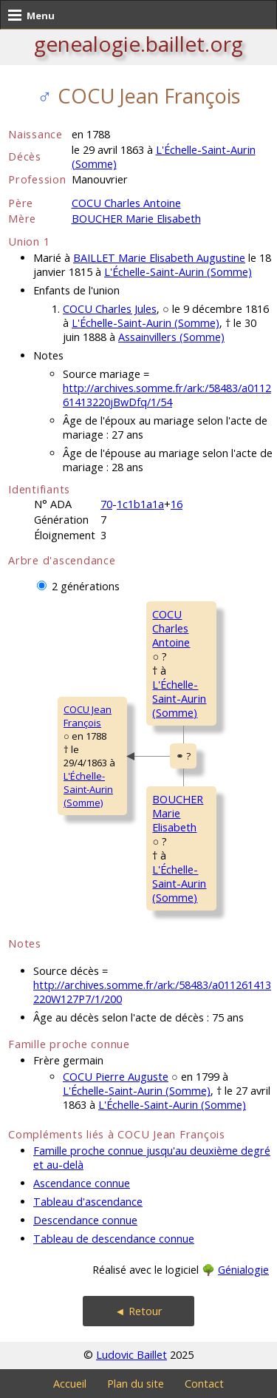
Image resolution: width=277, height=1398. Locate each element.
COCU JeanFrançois (88, 716)
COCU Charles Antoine (126, 203)
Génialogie (243, 1270)
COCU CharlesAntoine (171, 628)
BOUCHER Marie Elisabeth (136, 219)
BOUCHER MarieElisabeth (177, 813)
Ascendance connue (81, 1183)
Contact (204, 1384)
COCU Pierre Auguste (115, 1077)
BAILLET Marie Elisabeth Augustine (159, 258)
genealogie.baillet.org (138, 44)
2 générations (86, 586)
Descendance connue (85, 1220)
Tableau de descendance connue (113, 1239)
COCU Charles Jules (110, 309)
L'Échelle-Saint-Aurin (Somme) (178, 272)
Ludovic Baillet (131, 1355)
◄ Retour (138, 1311)
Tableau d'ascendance (88, 1202)
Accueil (69, 1384)
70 (106, 504)
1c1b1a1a (140, 504)
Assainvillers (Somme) (171, 337)
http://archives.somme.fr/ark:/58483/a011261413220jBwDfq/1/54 (167, 395)
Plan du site (135, 1384)
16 (176, 504)
